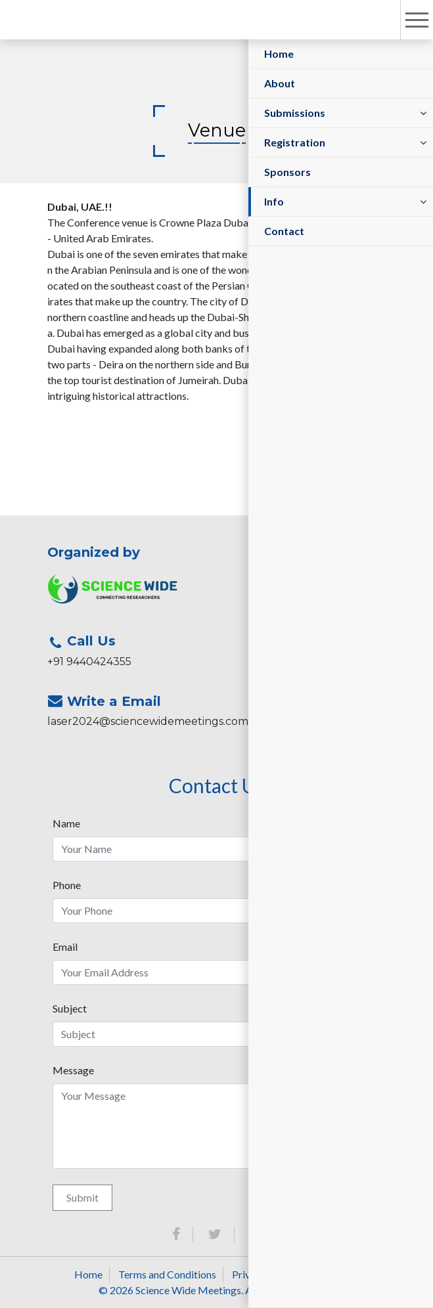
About (279, 83)
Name (66, 823)
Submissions (294, 112)
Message (73, 1070)
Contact (284, 231)
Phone (67, 885)
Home (279, 53)
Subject (70, 1008)
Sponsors (287, 171)
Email (65, 946)
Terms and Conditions (167, 1274)
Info (274, 201)
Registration (294, 142)
